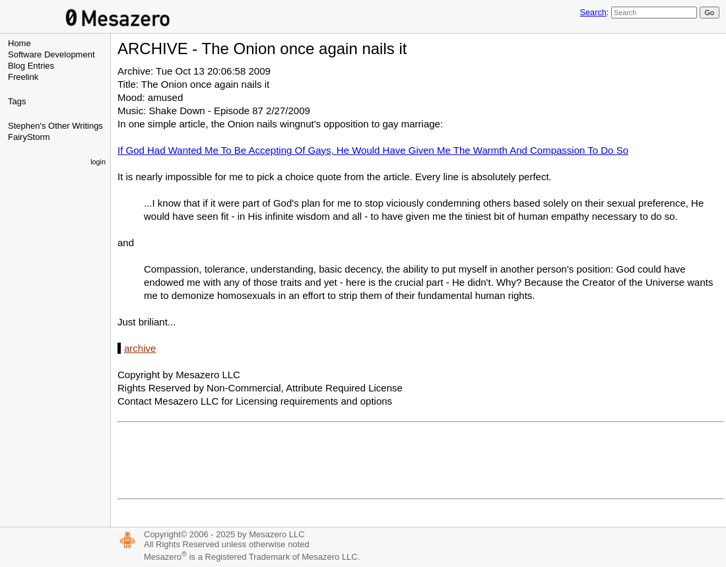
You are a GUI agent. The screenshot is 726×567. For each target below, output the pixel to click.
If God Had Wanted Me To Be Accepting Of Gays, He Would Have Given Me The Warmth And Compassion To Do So (372, 150)
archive (140, 348)
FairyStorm (29, 137)
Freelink (23, 77)
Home (19, 43)
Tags (17, 101)
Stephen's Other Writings (55, 126)
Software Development (51, 54)
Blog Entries (31, 66)
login (98, 162)
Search (592, 12)
